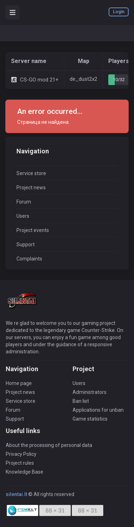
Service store (31, 173)
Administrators (89, 392)
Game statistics (90, 419)
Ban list (81, 401)
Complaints (29, 259)
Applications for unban (98, 410)
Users (22, 216)
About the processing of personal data (49, 445)
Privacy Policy (21, 454)
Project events (32, 230)
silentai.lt (16, 494)
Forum (23, 202)
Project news (31, 187)
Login (118, 11)
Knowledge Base (24, 472)
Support (25, 244)
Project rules (20, 463)
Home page (19, 383)
